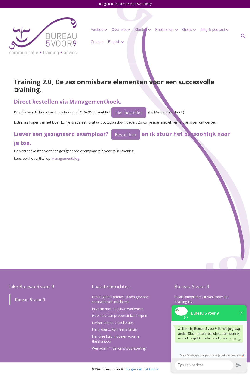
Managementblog (65, 158)
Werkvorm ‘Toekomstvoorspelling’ (119, 348)
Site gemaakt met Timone (142, 369)
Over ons (119, 30)
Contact (97, 42)
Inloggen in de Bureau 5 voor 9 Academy (125, 4)
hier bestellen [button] (129, 112)
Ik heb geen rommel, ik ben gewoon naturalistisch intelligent (120, 299)
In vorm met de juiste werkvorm (117, 308)
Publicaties (164, 30)
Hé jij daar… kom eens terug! (115, 329)
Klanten (141, 30)
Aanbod (97, 30)
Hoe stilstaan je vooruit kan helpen (119, 315)
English (114, 42)
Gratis (187, 30)
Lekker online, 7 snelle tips (113, 322)
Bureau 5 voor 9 (30, 299)
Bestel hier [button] (125, 134)
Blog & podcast (212, 30)
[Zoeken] (241, 36)
